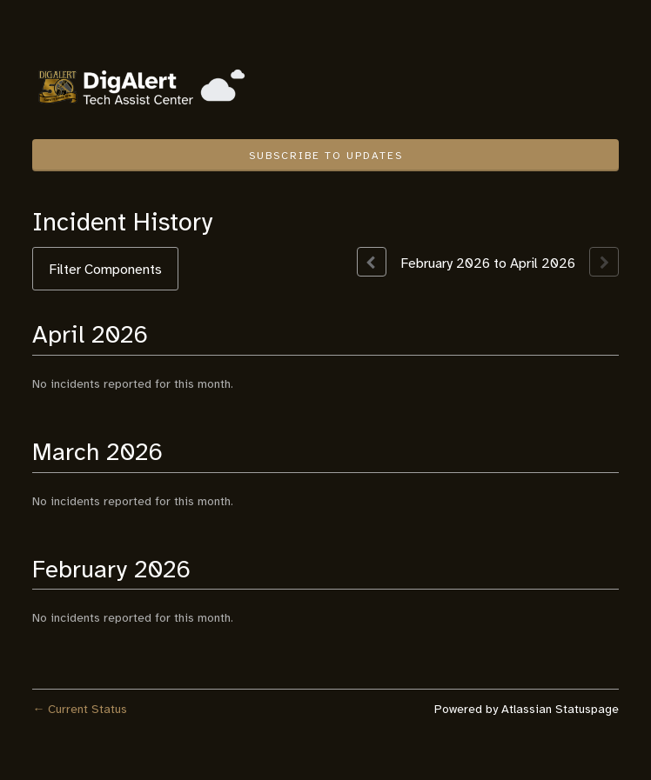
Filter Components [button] (105, 269)
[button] (325, 155)
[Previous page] (371, 262)
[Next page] (604, 262)
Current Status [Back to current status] (79, 709)
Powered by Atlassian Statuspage (526, 709)
